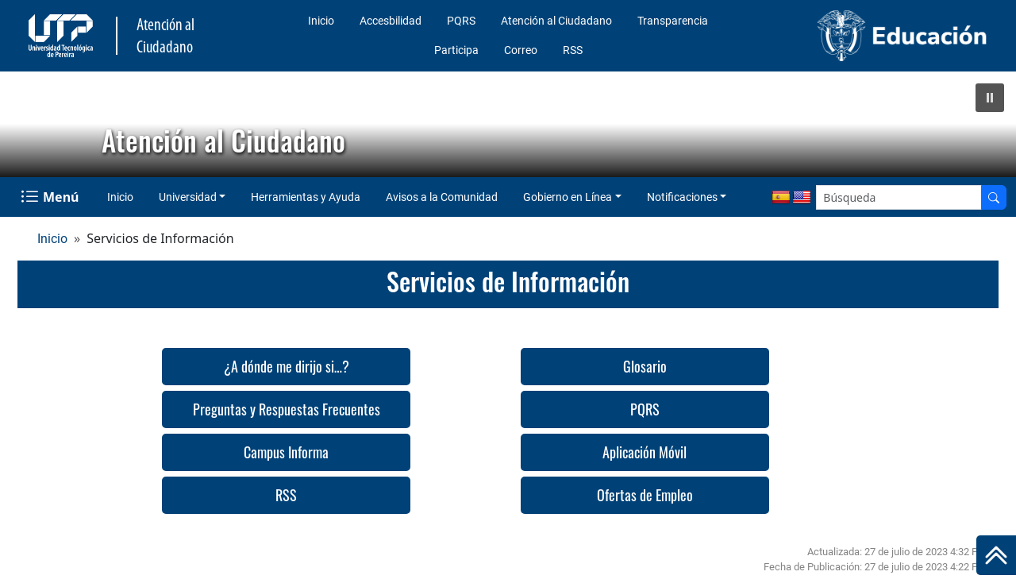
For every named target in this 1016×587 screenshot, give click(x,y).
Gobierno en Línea (567, 197)
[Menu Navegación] (51, 197)
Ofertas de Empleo (645, 495)
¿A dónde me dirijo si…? (286, 366)
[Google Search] (899, 197)
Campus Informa (286, 452)
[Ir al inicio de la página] (996, 555)
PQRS (461, 20)
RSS (573, 50)
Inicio (321, 20)
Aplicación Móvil (644, 452)
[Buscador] (993, 197)
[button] (990, 97)
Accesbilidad (390, 20)
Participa (456, 50)
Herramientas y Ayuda (305, 197)
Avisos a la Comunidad (442, 197)
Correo (520, 50)
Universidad (188, 197)
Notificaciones (682, 197)
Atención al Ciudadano (556, 20)
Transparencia (672, 20)
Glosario (645, 366)
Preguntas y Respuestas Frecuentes (286, 409)
